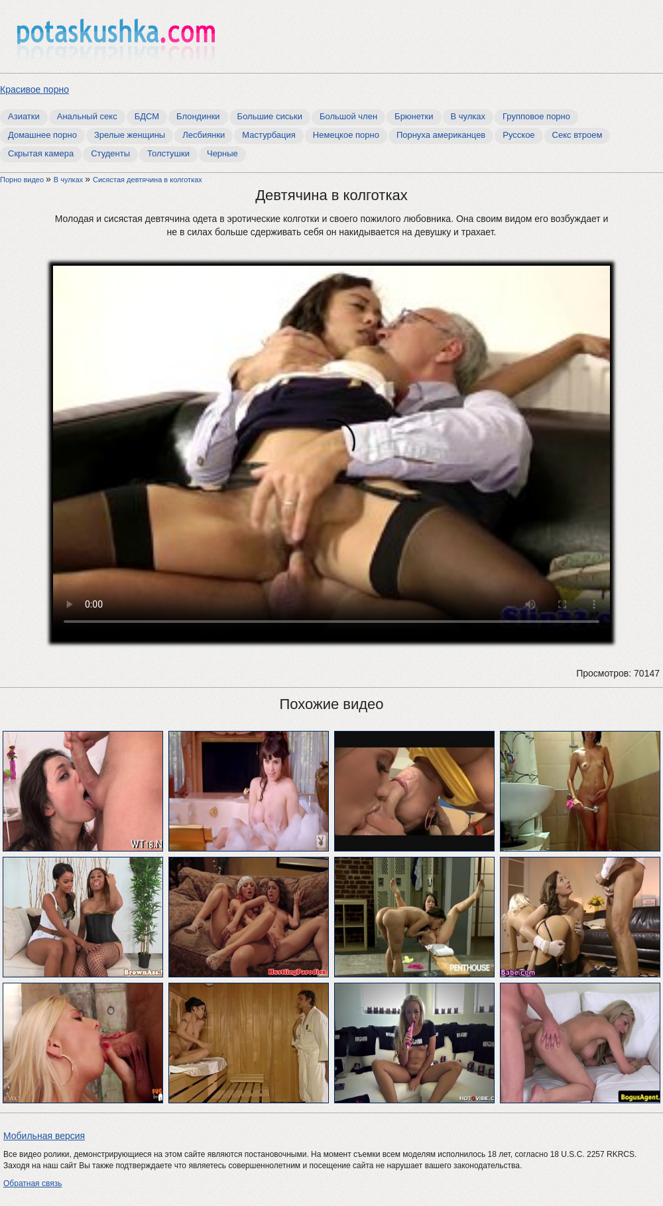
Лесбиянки (203, 135)
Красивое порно (34, 89)
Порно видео (23, 180)
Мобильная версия (44, 1135)
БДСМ (147, 116)
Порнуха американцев (440, 135)
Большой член (348, 116)
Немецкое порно (346, 135)
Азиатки (24, 116)
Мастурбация (269, 135)
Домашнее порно (42, 135)
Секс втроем (577, 135)
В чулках (468, 116)
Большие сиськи (269, 116)
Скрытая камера (41, 153)
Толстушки (168, 153)
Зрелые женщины (129, 135)
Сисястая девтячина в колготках (147, 180)
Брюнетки (413, 116)
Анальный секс (87, 116)
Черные (222, 153)
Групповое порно (536, 116)
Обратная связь (32, 1183)
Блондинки (198, 116)
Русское (518, 135)
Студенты (110, 153)
